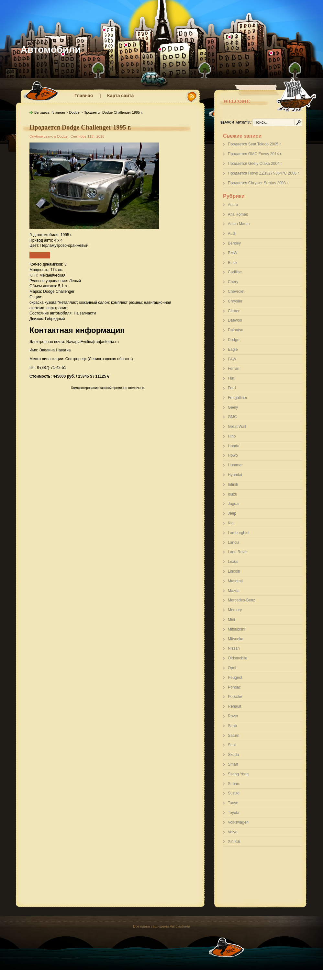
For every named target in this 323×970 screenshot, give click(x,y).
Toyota (233, 812)
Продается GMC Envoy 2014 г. (255, 154)
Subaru (234, 784)
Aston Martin (239, 224)
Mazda (233, 590)
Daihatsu (235, 330)
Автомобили (50, 49)
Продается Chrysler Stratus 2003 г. (258, 183)
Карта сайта (120, 95)
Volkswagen (238, 822)
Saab (232, 726)
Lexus (233, 561)
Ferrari (233, 368)
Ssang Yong (238, 774)
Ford (232, 388)
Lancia (233, 542)
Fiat (231, 378)
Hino (232, 436)
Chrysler (235, 301)
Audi (232, 233)
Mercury (235, 610)
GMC (232, 417)
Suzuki (233, 793)
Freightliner (237, 397)
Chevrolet (236, 291)
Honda (233, 446)
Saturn (233, 735)
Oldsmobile (237, 658)
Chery (233, 282)
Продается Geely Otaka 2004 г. (255, 163)
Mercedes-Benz (241, 600)
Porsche (235, 696)
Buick (232, 262)
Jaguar (234, 503)
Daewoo (235, 320)
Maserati (235, 581)
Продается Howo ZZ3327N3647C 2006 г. (264, 173)
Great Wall (237, 426)
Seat (232, 745)
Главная (83, 95)
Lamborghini (238, 533)
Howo (233, 455)
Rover (233, 716)
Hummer (235, 465)
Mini (231, 619)
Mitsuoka (235, 639)
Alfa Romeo (238, 214)
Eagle (233, 349)
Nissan (234, 648)
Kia (230, 523)
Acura (233, 204)
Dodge (233, 339)
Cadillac (235, 272)
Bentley (234, 243)
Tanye (233, 803)
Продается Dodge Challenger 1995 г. (80, 127)
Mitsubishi (236, 629)
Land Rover (238, 552)
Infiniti (233, 484)
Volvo (232, 832)
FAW (232, 359)
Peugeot (235, 677)
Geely (233, 407)
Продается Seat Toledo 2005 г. (255, 144)
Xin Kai (234, 841)
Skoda (233, 754)
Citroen (234, 311)
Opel (232, 668)
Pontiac (234, 687)
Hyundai (235, 475)
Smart (233, 764)
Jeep (232, 513)
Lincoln (234, 571)
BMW (232, 253)
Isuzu (232, 494)
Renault (234, 706)
